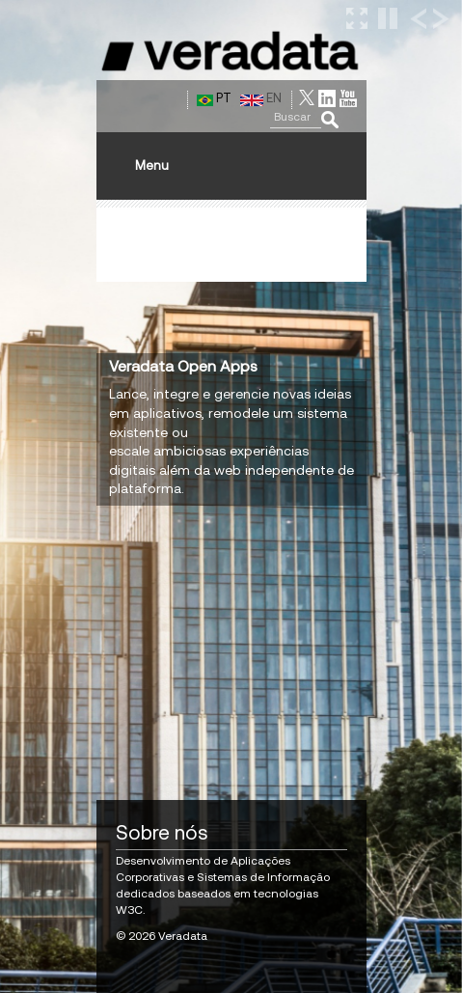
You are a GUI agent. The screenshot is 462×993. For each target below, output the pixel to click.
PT (214, 98)
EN (261, 98)
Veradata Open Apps (183, 365)
